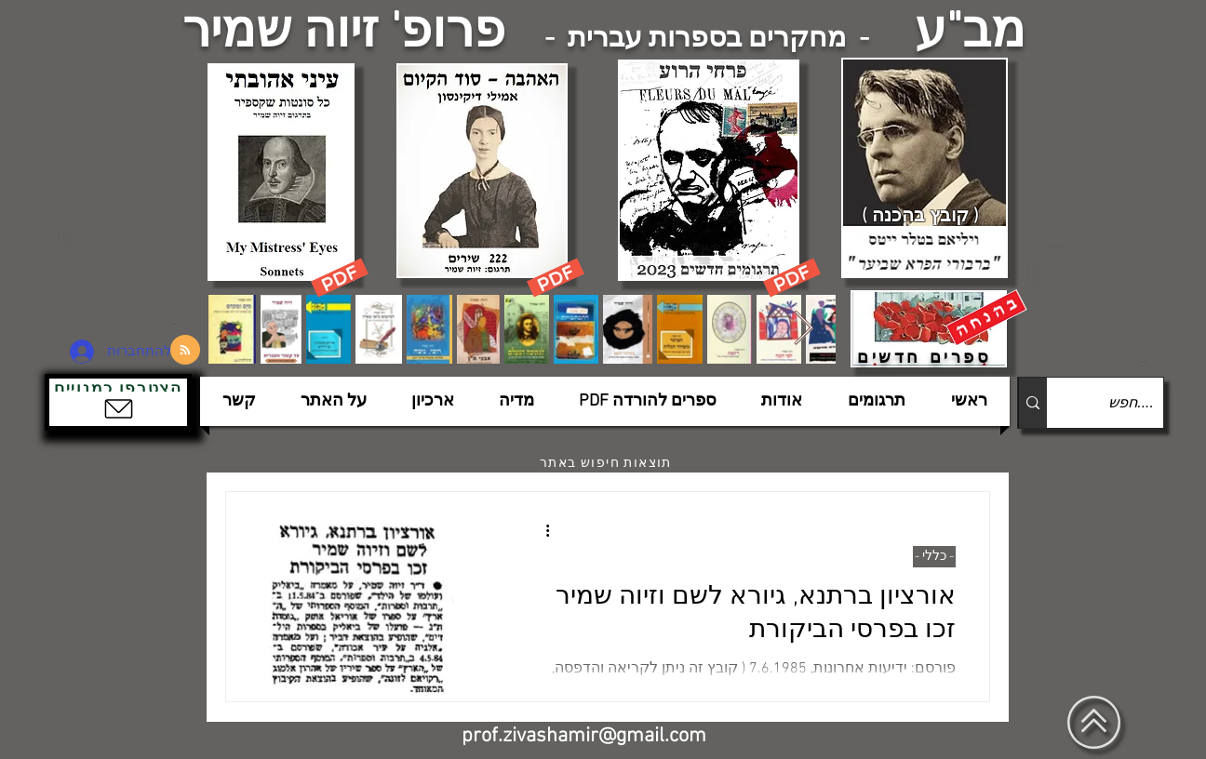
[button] (118, 402)
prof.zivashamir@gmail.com (584, 736)
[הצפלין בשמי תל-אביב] (126, 265)
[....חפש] (1120, 403)
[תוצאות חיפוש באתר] (608, 463)
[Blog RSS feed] (185, 350)
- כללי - (934, 557)
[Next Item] (803, 329)
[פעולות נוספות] (540, 530)
